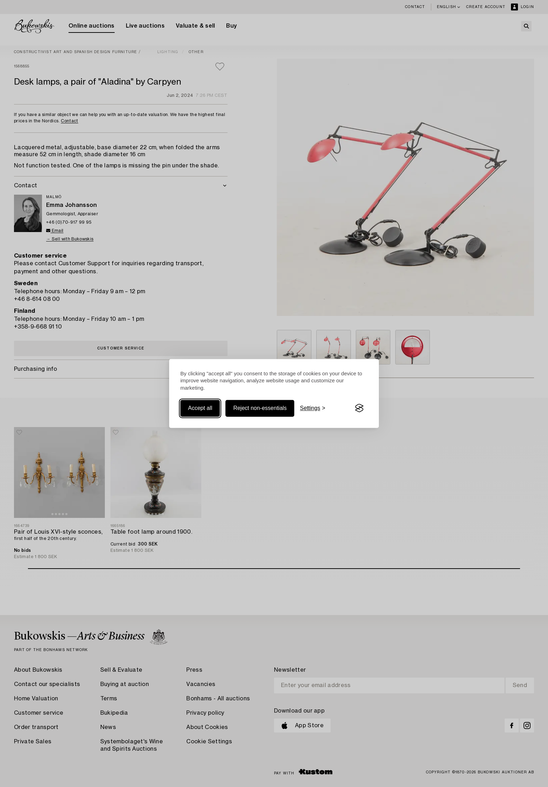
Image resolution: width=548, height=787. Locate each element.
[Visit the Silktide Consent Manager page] (359, 408)
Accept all (200, 408)
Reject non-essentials (260, 408)
